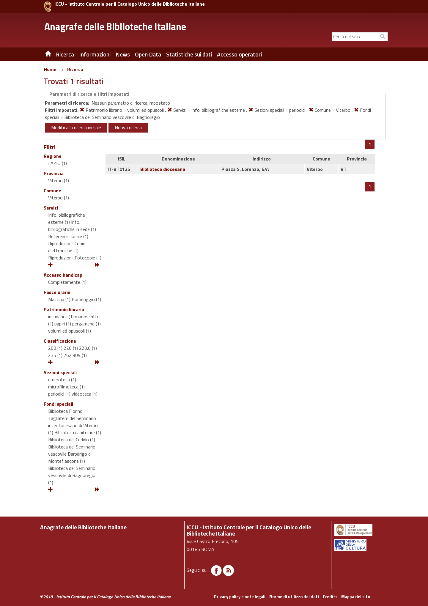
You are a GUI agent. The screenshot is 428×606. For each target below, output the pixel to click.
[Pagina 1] (370, 144)
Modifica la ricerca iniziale (76, 127)
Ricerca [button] (65, 54)
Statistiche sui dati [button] (189, 54)
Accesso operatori (239, 54)
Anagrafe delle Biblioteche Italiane (115, 26)
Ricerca (75, 69)
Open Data (148, 54)
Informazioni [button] (95, 54)
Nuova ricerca (128, 127)
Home (50, 69)
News (123, 54)
